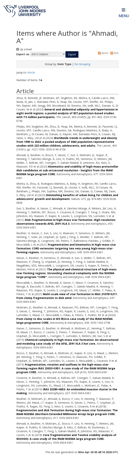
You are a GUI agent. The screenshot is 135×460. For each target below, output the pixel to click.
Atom (102, 53)
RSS (114, 53)
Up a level (24, 49)
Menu (124, 16)
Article (31, 72)
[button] (72, 54)
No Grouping (82, 64)
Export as (22, 54)
